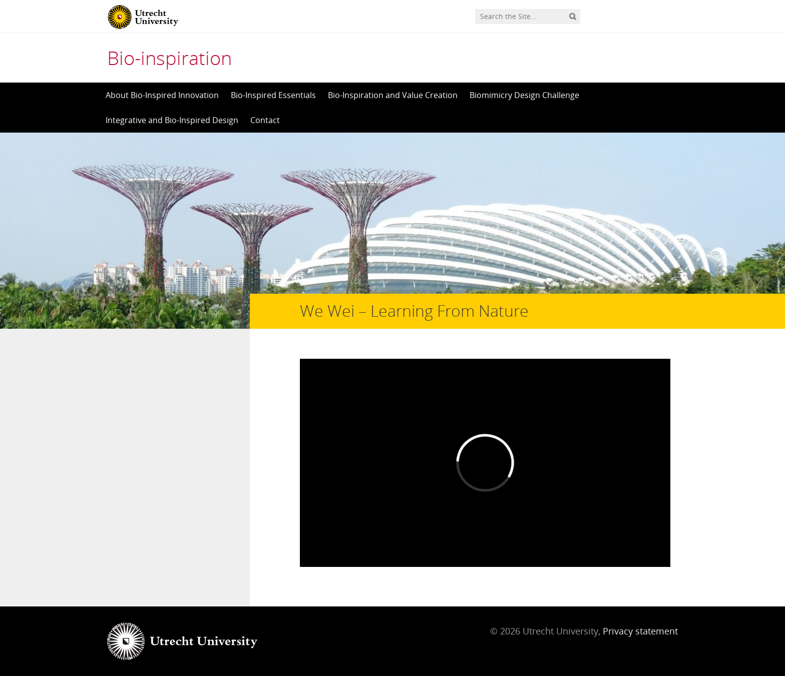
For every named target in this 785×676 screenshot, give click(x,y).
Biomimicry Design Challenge (524, 95)
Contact (265, 120)
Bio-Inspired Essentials (273, 95)
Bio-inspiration (169, 58)
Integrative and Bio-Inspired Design (172, 120)
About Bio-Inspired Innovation (162, 95)
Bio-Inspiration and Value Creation (393, 95)
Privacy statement (640, 631)
